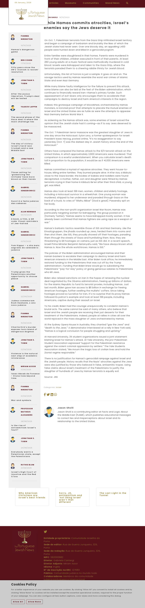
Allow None (34, 601)
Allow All (18, 601)
